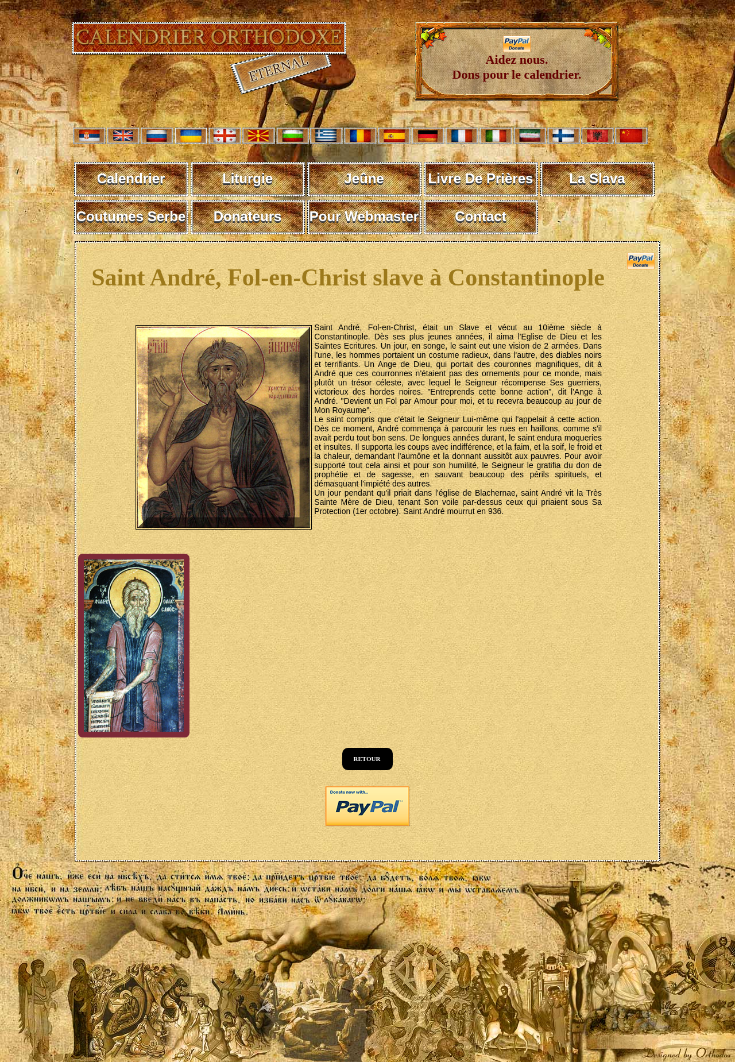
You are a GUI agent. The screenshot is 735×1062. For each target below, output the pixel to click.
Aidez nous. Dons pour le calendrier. (517, 61)
